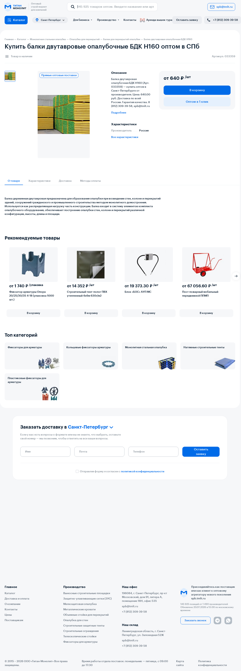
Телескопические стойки (79, 636)
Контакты (129, 20)
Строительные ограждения (81, 631)
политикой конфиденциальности (142, 471)
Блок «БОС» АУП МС (138, 292)
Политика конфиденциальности (212, 663)
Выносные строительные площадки (86, 593)
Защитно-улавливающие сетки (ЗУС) (87, 598)
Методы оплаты (90, 181)
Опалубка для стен (75, 620)
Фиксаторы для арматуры (25, 347)
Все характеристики (124, 137)
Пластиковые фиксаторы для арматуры (27, 380)
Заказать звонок (195, 620)
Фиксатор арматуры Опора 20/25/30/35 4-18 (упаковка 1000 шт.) (31, 296)
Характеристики (39, 181)
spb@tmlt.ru (221, 7)
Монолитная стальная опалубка (146, 347)
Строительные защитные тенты (83, 625)
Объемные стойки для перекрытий (86, 615)
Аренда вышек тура (156, 20)
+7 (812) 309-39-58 (222, 20)
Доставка (65, 181)
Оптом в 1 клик (197, 101)
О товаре (14, 181)
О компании (12, 604)
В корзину (197, 90)
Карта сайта (180, 663)
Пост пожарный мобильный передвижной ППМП (200, 294)
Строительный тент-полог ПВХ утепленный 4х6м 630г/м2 (87, 294)
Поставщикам (14, 620)
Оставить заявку (187, 20)
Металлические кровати (79, 609)
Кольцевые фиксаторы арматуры (88, 347)
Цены (8, 615)
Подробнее (118, 112)
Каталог (16, 20)
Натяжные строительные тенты (203, 347)
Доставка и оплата (17, 598)
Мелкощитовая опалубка (80, 604)
